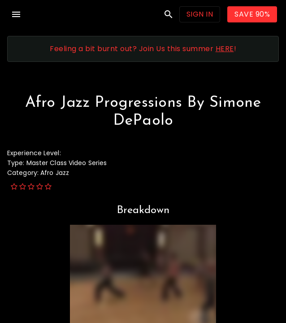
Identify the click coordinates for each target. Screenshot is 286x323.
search (168, 14)
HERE (225, 49)
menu (16, 14)
